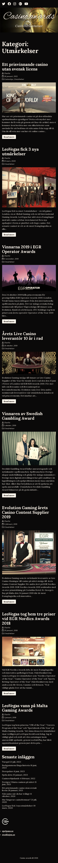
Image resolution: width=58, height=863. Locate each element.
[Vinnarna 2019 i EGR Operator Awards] (29, 278)
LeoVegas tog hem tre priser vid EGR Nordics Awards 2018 (28, 618)
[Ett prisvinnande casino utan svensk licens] (29, 97)
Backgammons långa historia (16, 765)
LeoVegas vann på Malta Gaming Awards (25, 708)
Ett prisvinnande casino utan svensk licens (25, 67)
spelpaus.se (7, 831)
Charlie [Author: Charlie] (7, 73)
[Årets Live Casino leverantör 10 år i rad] (29, 363)
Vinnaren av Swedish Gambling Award (22, 416)
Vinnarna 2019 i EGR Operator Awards (21, 249)
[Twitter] (4, 4)
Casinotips (8, 79)
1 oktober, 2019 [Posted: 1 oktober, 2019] (10, 425)
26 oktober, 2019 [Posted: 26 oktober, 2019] (10, 346)
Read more (9, 137)
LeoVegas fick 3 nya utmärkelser (20, 151)
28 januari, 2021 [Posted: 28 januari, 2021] (11, 76)
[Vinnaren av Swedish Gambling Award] (29, 448)
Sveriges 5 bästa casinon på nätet (18, 782)
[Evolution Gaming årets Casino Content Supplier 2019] (29, 552)
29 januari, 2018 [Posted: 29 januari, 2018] (11, 630)
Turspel (5, 762)
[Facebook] (10, 4)
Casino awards (29, 16)
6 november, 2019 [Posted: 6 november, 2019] (11, 259)
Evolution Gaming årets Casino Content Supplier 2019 (25, 512)
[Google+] (21, 4)
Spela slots (7, 775)
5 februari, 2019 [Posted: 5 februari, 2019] (10, 524)
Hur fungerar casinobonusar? (16, 799)
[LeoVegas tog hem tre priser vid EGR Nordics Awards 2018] (29, 651)
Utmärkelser (19, 79)
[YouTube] (26, 4)
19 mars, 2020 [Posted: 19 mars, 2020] (10, 161)
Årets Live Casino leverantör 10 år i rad (22, 336)
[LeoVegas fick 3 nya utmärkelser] (29, 187)
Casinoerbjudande (11, 778)
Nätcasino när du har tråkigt (16, 794)
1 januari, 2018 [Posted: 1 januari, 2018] (10, 717)
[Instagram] (15, 4)
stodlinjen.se (8, 834)
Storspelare (7, 771)
